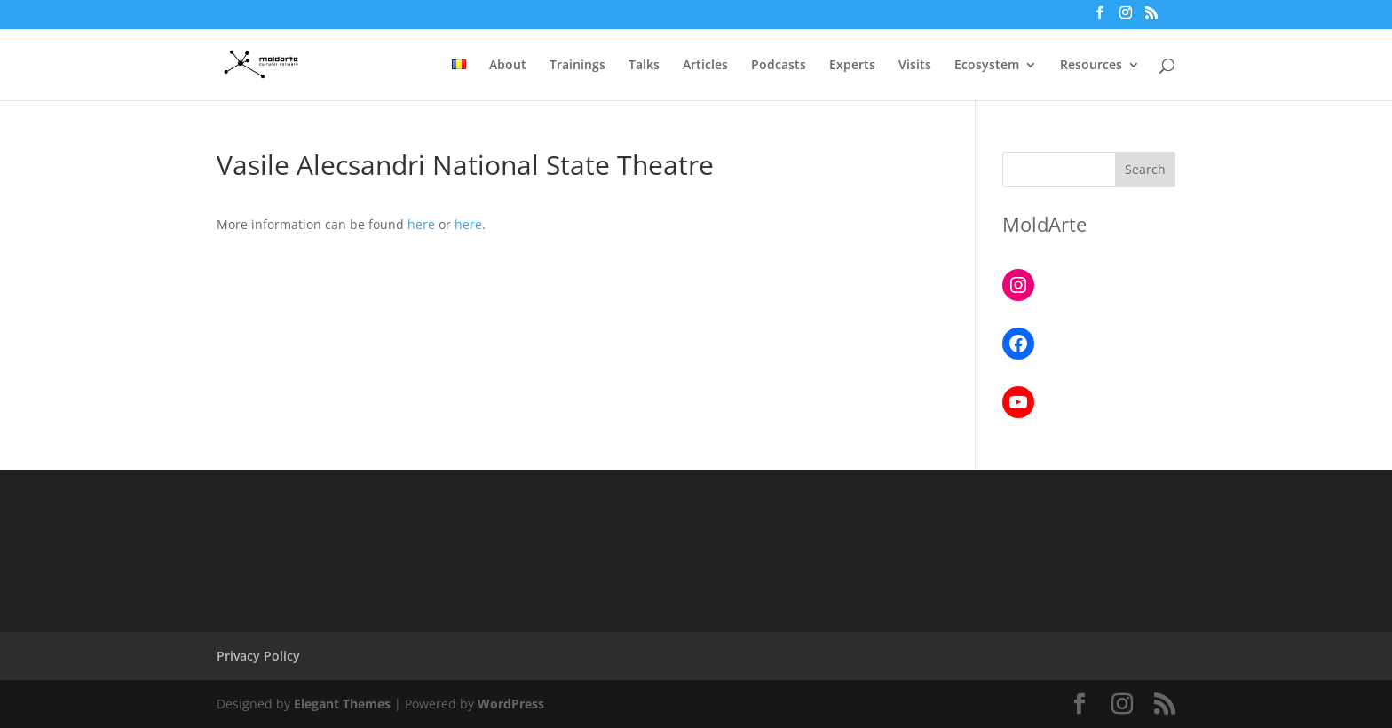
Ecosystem (986, 66)
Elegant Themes (342, 703)
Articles (705, 66)
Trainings (577, 66)
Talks (644, 66)
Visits (914, 66)
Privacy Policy (258, 655)
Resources (1091, 66)
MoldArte (1044, 223)
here (421, 224)
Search (1145, 169)
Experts (852, 66)
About (507, 66)
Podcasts (778, 66)
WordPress (511, 703)
